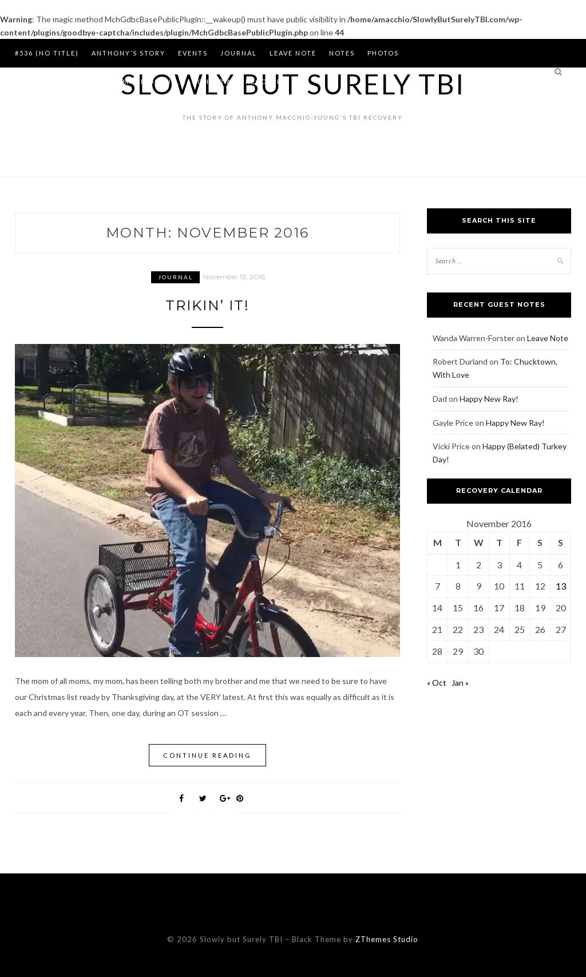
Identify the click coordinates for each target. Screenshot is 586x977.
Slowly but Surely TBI (293, 84)
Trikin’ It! (207, 305)
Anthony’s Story (128, 53)
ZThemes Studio (386, 939)
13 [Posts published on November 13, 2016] (561, 585)
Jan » (460, 682)
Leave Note (293, 53)
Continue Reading (207, 755)
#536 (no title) (47, 53)
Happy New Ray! (489, 399)
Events (193, 53)
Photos (383, 53)
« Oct (436, 682)
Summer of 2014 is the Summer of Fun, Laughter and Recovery (151, 81)
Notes (342, 53)
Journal (238, 53)
